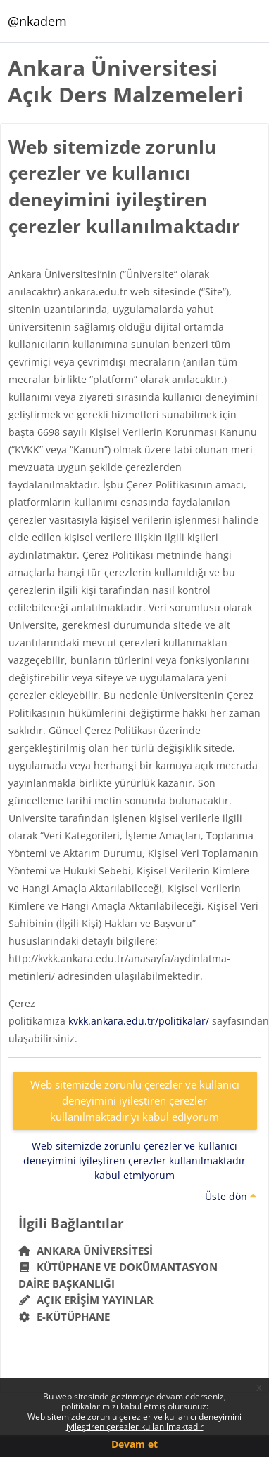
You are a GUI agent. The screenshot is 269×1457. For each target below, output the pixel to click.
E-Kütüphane (64, 1317)
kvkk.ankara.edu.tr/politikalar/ (138, 1020)
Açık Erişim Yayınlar (87, 1300)
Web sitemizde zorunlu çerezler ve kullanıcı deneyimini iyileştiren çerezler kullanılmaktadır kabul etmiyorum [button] (134, 1160)
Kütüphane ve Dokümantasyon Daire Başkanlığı (118, 1275)
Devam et (134, 1444)
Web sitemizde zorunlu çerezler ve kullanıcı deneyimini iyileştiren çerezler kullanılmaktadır (134, 1421)
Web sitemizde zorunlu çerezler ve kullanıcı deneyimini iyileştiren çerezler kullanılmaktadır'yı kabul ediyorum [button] (134, 1100)
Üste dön (230, 1196)
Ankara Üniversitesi (86, 1251)
